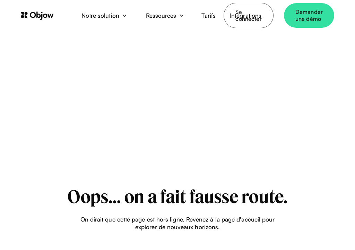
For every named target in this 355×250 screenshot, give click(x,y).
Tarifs (208, 15)
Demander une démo (309, 15)
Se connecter (248, 15)
